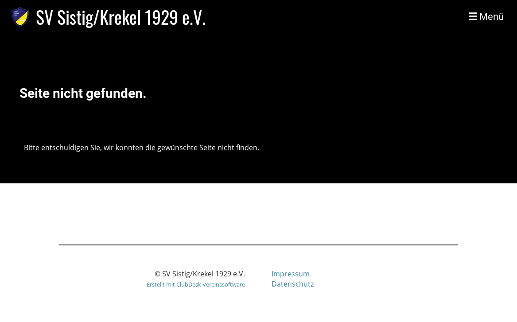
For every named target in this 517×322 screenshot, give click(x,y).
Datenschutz (293, 284)
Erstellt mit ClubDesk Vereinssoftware (196, 284)
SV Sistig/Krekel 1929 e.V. (121, 16)
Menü (486, 16)
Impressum (291, 274)
